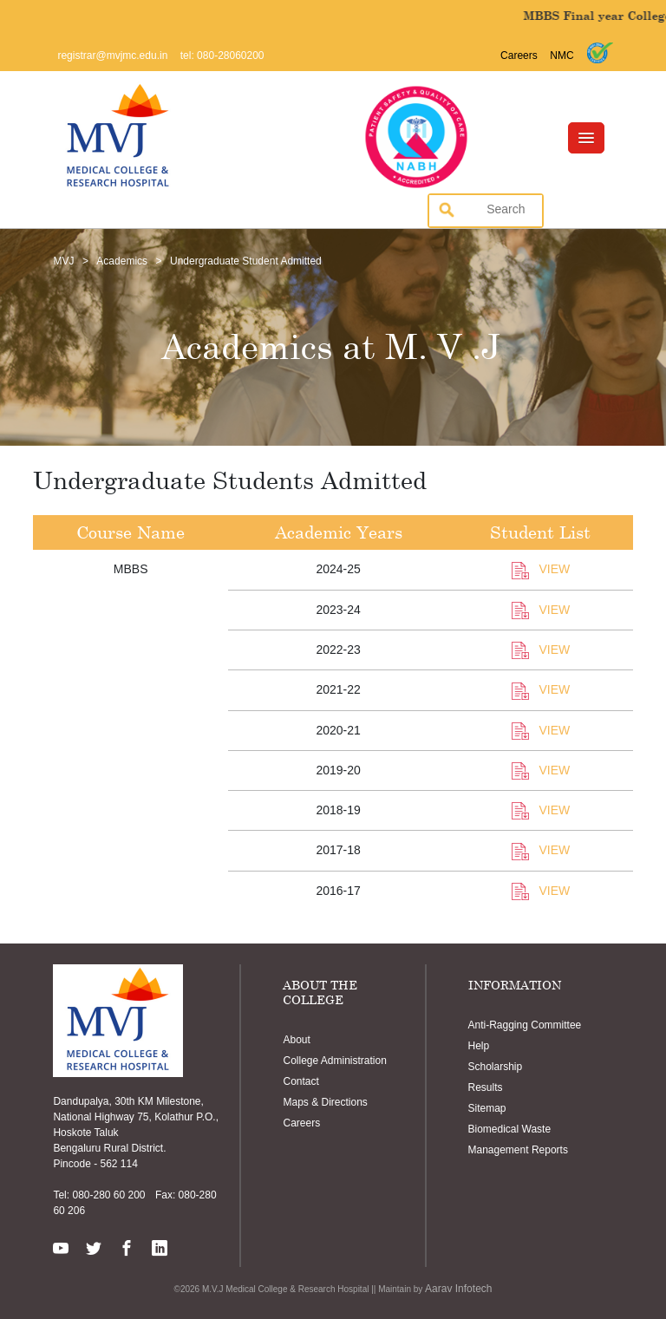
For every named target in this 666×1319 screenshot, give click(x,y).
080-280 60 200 (107, 1195)
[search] (480, 209)
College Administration (334, 1061)
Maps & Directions (325, 1102)
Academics (121, 261)
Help (479, 1046)
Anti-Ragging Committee (525, 1025)
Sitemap (487, 1108)
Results (485, 1087)
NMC (561, 55)
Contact (300, 1081)
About (296, 1040)
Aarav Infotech (458, 1289)
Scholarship (495, 1067)
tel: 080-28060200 (222, 55)
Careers (519, 55)
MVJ (63, 261)
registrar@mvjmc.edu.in (112, 55)
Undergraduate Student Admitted (246, 261)
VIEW (541, 569)
